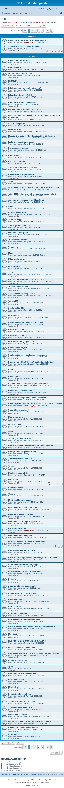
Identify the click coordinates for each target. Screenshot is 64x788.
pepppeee (27, 242)
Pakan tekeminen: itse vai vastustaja (25, 572)
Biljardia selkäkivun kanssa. (21, 514)
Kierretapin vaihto (16, 417)
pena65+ (27, 69)
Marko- (26, 622)
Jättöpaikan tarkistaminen (20, 459)
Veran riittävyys (15, 219)
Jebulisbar (27, 125)
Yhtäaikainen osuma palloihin (21, 294)
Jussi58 (26, 221)
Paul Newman (29, 317)
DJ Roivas (27, 400)
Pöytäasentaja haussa (18, 148)
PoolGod (27, 615)
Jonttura (27, 643)
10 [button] (48, 30)
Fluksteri (27, 202)
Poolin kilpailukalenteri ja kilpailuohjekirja (27, 40)
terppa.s (27, 523)
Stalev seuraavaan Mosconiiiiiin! (23, 728)
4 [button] (38, 30)
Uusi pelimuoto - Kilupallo (20, 536)
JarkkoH (27, 144)
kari (25, 668)
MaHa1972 (28, 392)
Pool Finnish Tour (16, 680)
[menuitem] (8, 9)
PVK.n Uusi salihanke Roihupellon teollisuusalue (30, 446)
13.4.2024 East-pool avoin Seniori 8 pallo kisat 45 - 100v (33, 188)
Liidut (10, 369)
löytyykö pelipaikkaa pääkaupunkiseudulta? (28, 383)
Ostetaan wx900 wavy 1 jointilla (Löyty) (26, 200)
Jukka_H (27, 454)
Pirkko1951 (28, 331)
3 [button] (35, 30)
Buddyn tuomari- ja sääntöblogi (22, 452)
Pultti (25, 552)
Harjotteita (13, 479)
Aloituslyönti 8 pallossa (19, 225)
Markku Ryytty (38, 22)
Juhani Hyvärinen (30, 608)
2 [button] (32, 30)
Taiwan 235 (13, 301)
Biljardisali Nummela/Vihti (20, 95)
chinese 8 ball (14, 424)
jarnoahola (27, 433)
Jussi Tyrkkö (28, 723)
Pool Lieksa (13, 155)
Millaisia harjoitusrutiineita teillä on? (24, 507)
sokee (26, 588)
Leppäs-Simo (28, 538)
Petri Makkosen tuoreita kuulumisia (24, 620)
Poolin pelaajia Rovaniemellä (21, 390)
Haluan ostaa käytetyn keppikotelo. (24, 521)
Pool (4, 18)
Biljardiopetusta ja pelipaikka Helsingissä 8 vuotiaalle (32, 557)
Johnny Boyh (13, 22)
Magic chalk (13, 687)
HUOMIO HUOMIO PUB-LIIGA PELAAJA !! (27, 641)
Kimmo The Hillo (30, 385)
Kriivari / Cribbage (16, 161)
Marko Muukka (29, 62)
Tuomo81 (27, 475)
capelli (26, 324)
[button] (24, 30)
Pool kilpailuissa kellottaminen (22, 550)
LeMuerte (27, 636)
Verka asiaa (13, 735)
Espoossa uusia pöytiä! (19, 613)
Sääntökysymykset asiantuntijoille (23, 46)
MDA (25, 111)
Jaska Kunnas (29, 83)
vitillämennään (29, 150)
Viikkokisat (13, 247)
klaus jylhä (27, 566)
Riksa (26, 461)
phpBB (30, 780)
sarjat (10, 431)
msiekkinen (28, 132)
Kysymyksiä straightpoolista (21, 174)
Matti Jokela (27, 22)
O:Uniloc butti (14, 130)
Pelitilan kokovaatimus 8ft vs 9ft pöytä (25, 322)
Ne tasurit (12, 81)
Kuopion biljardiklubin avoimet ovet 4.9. (26, 279)
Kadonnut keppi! (15, 488)
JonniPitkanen (29, 595)
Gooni (26, 120)
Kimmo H (27, 544)
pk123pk (27, 412)
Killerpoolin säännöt (17, 259)
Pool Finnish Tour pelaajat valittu (23, 674)
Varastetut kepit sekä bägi (20, 707)
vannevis (27, 490)
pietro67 (27, 629)
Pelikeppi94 (28, 184)
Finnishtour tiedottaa (17, 660)
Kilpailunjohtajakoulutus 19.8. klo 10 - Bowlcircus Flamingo (35, 404)
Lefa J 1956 (28, 249)
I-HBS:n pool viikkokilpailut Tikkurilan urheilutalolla (31, 627)
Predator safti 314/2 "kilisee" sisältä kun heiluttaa (30, 362)
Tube (20, 22)
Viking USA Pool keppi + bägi (21, 701)
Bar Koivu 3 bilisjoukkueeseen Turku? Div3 (27, 398)
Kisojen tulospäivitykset (19, 473)
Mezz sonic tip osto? (17, 714)
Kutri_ (26, 581)
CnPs (26, 419)
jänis (25, 559)
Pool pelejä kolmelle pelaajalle (22, 102)
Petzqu (26, 426)
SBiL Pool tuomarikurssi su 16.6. (23, 167)
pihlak (26, 97)
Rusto (26, 48)
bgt (25, 163)
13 (55, 51)
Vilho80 (26, 268)
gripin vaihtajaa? (16, 599)
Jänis (26, 90)
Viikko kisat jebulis (16, 124)
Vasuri (11, 272)
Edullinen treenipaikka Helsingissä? (24, 88)
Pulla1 (26, 157)
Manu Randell (29, 364)
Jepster (26, 730)
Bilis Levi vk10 (14, 68)
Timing (11, 466)
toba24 (26, 196)
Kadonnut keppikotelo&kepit (21, 142)
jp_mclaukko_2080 (30, 214)
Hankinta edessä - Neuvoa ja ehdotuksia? (27, 542)
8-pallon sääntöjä (16, 308)
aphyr (10, 666)
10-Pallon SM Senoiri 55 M (20, 74)
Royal (26, 709)
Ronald (26, 496)
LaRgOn (27, 574)
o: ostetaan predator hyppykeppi (23, 565)
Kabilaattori (28, 447)
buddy (26, 169)
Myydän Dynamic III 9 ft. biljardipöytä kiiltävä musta (31, 136)
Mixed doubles (15, 266)
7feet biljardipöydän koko (19, 438)
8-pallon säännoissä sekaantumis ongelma (27, 355)
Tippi (10, 182)
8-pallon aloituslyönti (17, 348)
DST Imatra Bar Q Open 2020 (21, 342)
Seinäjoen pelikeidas (31, 288)
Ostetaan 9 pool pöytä (18, 233)
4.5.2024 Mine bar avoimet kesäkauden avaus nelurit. (32, 194)
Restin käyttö (14, 376)
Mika (25, 76)
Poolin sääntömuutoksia (19, 60)
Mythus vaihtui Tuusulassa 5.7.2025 (24, 109)
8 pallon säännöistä (17, 212)
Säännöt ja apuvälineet (18, 410)
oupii (25, 227)
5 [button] (42, 30)
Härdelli (26, 502)
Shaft (10, 206)
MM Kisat (12, 634)
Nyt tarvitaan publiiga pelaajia (21, 647)
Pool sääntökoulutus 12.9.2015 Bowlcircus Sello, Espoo (33, 653)
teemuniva (27, 138)
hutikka (26, 303)
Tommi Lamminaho (51, 22)
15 (61, 51)
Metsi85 (27, 208)
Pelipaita (12, 579)
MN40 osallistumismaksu (19, 500)
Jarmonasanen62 (30, 190)
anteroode (27, 255)
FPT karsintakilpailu (17, 528)
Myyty (11, 253)
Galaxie (11, 494)
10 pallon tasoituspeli (18, 287)
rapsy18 (27, 703)
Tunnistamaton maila (17, 240)
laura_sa (27, 516)
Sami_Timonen (29, 509)
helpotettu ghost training (19, 694)
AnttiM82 (27, 378)
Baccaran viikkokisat (17, 329)
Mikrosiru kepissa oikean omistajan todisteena (29, 721)
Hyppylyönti (13, 315)
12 (52, 51)
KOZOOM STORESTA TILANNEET (23, 593)
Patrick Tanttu (14, 606)
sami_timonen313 (30, 274)
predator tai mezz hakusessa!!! (22, 586)
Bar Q (26, 344)
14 (58, 51)
